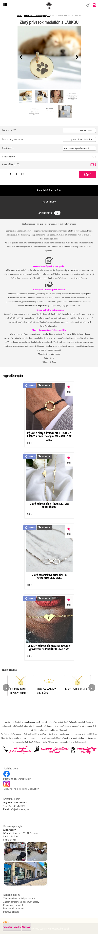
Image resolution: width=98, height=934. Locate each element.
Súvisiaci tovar (49, 212)
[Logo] (49, 5)
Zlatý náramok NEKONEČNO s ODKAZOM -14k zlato (49, 576)
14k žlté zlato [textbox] (86, 130)
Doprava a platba (11, 911)
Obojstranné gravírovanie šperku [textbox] (79, 148)
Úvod (19, 15)
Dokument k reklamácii (13, 908)
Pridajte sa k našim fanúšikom (17, 779)
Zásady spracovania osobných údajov (21, 902)
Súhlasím (26, 927)
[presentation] (21, 57)
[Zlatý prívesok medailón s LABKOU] (49, 57)
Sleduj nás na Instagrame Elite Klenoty (21, 789)
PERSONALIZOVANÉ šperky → (37, 15)
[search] (87, 7)
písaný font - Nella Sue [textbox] (81, 139)
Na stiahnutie (49, 201)
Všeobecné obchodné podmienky (19, 898)
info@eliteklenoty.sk (19, 809)
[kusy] (10, 174)
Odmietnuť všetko (12, 927)
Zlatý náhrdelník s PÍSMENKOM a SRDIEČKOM (49, 505)
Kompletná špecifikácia (49, 190)
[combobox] (79, 130)
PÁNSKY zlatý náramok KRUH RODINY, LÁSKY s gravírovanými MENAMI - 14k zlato (49, 436)
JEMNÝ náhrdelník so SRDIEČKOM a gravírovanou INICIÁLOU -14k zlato (49, 647)
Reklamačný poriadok (13, 905)
